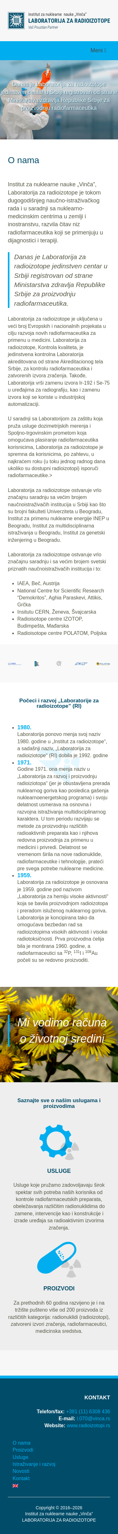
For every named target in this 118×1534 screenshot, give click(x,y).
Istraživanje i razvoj (34, 1464)
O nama (22, 1443)
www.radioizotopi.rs (88, 1425)
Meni (97, 50)
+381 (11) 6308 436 (88, 1411)
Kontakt (21, 1478)
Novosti (21, 1471)
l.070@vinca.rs (93, 1418)
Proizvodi (23, 1450)
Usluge (20, 1457)
